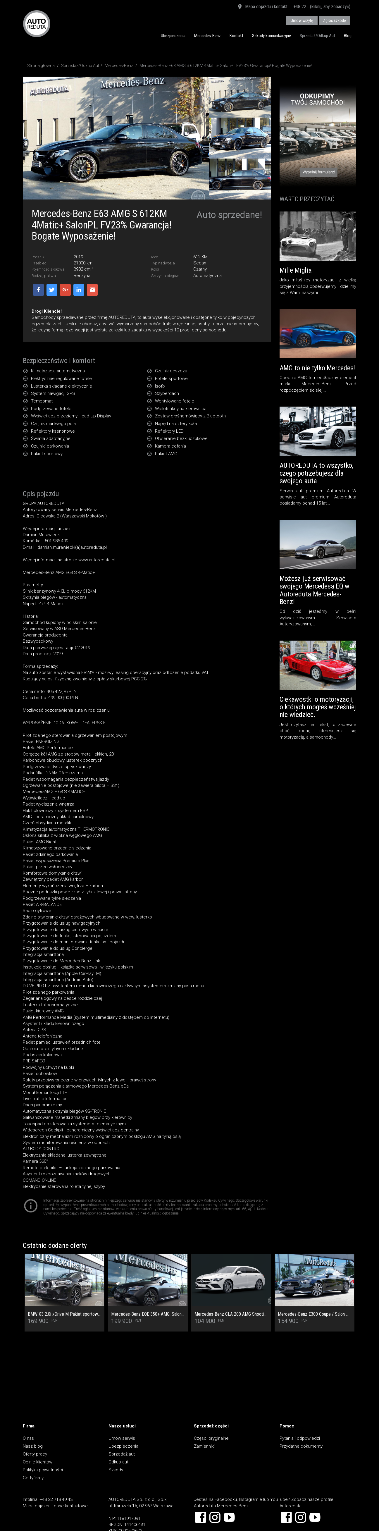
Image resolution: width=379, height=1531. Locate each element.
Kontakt (236, 35)
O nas (28, 1438)
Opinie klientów (37, 1462)
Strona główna (41, 65)
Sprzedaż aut (121, 1454)
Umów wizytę (302, 20)
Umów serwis (121, 1438)
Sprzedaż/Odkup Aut (317, 35)
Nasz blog (33, 1446)
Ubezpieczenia (173, 35)
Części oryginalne (211, 1438)
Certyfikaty (33, 1477)
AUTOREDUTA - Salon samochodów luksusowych (36, 23)
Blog (348, 35)
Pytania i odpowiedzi (300, 1438)
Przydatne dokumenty (301, 1446)
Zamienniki (204, 1446)
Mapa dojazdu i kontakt (262, 7)
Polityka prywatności (43, 1469)
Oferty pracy (35, 1454)
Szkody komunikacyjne (271, 35)
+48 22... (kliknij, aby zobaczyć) (321, 6)
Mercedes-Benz (207, 35)
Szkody (115, 1469)
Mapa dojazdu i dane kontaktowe (55, 1505)
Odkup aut (118, 1462)
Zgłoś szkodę (334, 20)
